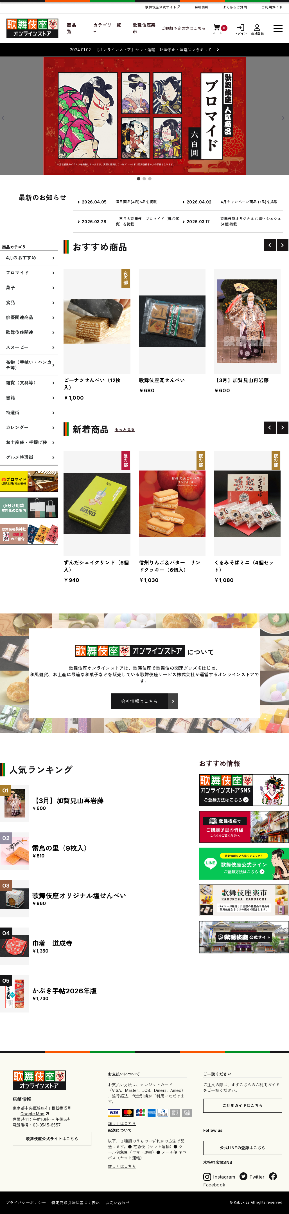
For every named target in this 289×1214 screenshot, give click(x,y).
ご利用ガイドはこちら (242, 1105)
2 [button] (145, 180)
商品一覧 (74, 28)
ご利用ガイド (271, 7)
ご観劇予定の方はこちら (183, 28)
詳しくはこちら (122, 1123)
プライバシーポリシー (26, 1202)
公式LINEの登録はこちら (242, 1147)
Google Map (32, 1113)
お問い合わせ (117, 1202)
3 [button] (151, 180)
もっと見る (125, 429)
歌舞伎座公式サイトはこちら (52, 1138)
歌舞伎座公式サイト (160, 7)
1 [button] (140, 180)
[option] (178, 213)
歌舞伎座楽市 (144, 28)
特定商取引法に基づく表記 (75, 1202)
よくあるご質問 (235, 7)
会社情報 (201, 7)
